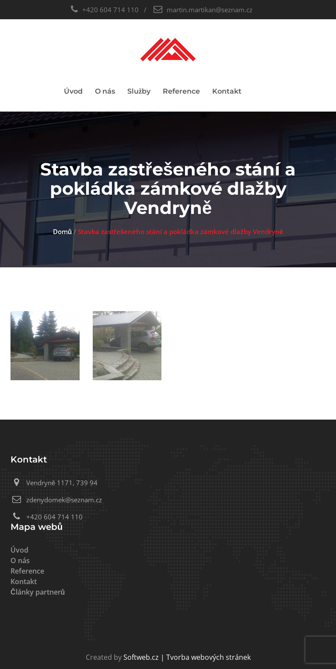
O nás (105, 91)
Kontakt (227, 91)
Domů (62, 231)
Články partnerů (37, 592)
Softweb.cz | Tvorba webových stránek (187, 657)
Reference (181, 91)
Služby (138, 91)
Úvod (73, 91)
